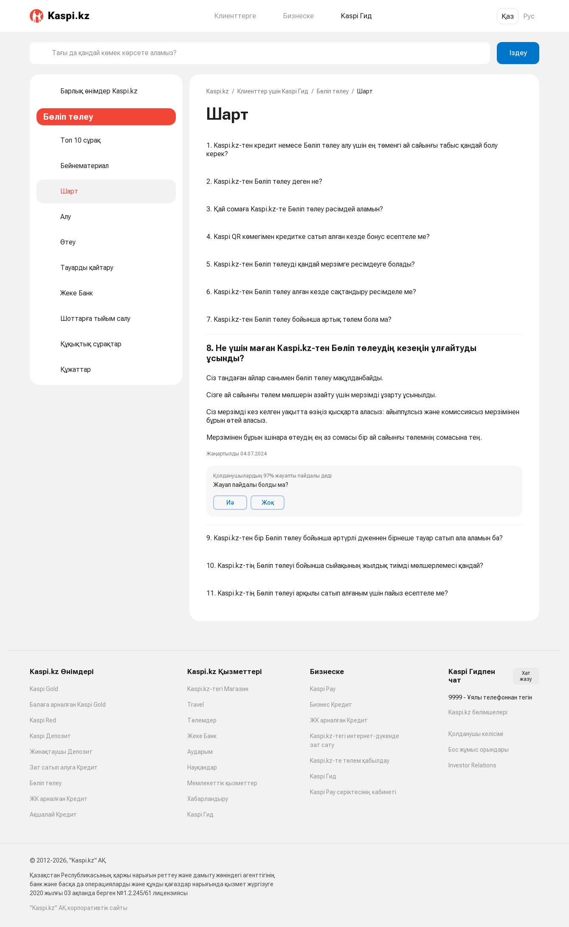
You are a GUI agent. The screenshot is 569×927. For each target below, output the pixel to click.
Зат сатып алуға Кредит (64, 767)
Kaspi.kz (217, 91)
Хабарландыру (207, 798)
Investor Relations (472, 765)
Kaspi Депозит (50, 736)
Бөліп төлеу (333, 91)
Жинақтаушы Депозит (61, 751)
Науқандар (202, 767)
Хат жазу (526, 676)
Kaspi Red (43, 720)
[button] (364, 429)
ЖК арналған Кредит (58, 798)
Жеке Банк (202, 736)
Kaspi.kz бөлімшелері (477, 712)
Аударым (200, 751)
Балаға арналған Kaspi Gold (68, 704)
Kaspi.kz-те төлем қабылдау (349, 760)
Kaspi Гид (200, 814)
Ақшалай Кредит (53, 814)
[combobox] (267, 53)
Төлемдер (202, 720)
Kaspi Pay (322, 688)
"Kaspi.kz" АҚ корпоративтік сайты (78, 908)
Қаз (507, 16)
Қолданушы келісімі (475, 733)
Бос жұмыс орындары (478, 749)
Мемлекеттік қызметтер (222, 783)
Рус (529, 16)
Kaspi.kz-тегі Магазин (217, 688)
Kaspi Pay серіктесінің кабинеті (353, 792)
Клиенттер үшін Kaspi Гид (272, 91)
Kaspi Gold (44, 688)
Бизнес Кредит (331, 704)
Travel (195, 704)
